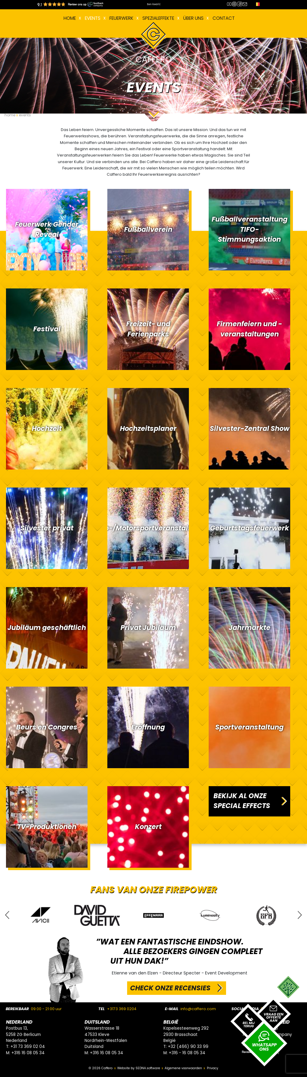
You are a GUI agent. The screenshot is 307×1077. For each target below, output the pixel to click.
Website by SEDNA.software (138, 1068)
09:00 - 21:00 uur (46, 1008)
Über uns (193, 18)
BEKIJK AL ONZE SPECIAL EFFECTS (241, 801)
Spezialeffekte (158, 18)
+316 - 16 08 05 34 (187, 1053)
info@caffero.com (198, 1008)
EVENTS (92, 18)
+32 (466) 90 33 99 (188, 1046)
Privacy (212, 1068)
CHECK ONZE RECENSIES (170, 988)
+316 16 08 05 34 (28, 1053)
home (9, 115)
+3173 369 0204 (121, 1008)
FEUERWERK (121, 18)
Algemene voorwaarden (183, 1068)
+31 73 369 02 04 (27, 1046)
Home (70, 18)
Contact (224, 18)
